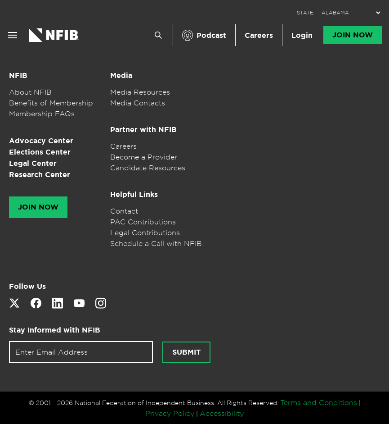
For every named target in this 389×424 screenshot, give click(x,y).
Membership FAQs (42, 113)
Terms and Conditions (318, 402)
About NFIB (30, 91)
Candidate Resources (147, 167)
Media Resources (140, 91)
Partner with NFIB (143, 129)
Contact (124, 210)
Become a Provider (143, 156)
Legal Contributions (145, 232)
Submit (186, 352)
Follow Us (27, 286)
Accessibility (222, 413)
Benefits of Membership (51, 102)
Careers (259, 35)
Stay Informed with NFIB (54, 330)
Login (302, 35)
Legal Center (33, 163)
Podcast (211, 35)
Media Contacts (137, 102)
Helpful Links (134, 194)
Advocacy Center (41, 141)
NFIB (18, 75)
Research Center (39, 174)
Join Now (352, 35)
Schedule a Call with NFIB (156, 243)
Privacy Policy (169, 413)
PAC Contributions (143, 221)
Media (121, 75)
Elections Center (40, 152)
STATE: (305, 12)
